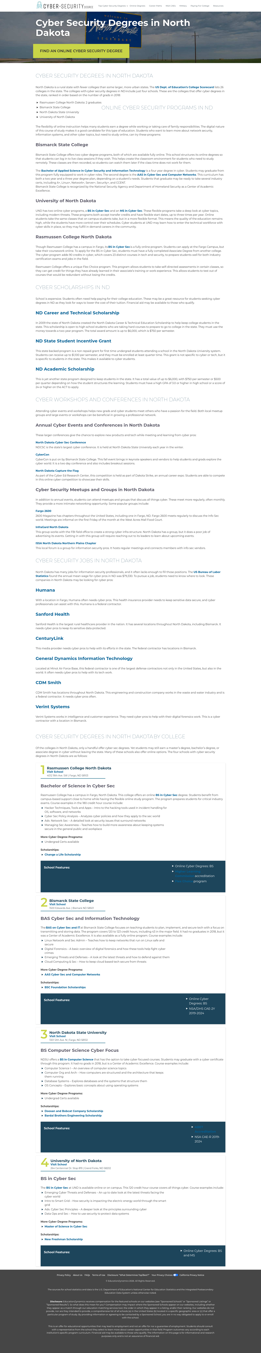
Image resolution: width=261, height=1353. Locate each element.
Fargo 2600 (43, 511)
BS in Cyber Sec (98, 210)
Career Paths (155, 5)
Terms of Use (98, 1275)
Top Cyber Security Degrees (112, 5)
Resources (218, 5)
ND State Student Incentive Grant (73, 341)
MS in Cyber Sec (131, 210)
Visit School (55, 771)
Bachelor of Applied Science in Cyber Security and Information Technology (93, 170)
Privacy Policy (64, 1275)
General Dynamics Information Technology (84, 658)
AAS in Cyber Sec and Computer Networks (166, 174)
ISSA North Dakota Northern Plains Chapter (66, 543)
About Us (77, 1275)
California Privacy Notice (192, 1275)
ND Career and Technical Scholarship (77, 313)
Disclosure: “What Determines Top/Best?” (128, 1275)
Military (183, 5)
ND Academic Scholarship (65, 369)
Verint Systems (53, 706)
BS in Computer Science (76, 1059)
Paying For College (200, 5)
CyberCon (42, 454)
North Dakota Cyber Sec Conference (61, 442)
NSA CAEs (171, 5)
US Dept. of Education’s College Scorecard (184, 87)
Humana (45, 590)
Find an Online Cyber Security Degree (81, 51)
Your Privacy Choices (162, 1275)
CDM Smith (48, 682)
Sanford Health (53, 614)
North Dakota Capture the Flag (57, 470)
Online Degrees (137, 5)
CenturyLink (49, 638)
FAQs (87, 1275)
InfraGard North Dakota (52, 527)
